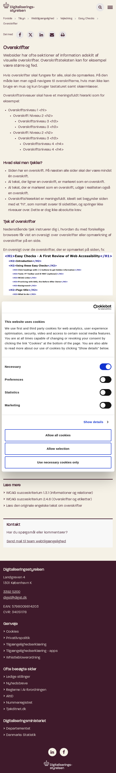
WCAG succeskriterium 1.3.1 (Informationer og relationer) (49, 493)
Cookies (12, 631)
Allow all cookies (58, 435)
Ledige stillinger (18, 677)
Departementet (18, 728)
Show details (93, 422)
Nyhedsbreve (17, 683)
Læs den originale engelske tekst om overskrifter (44, 506)
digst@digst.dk (15, 597)
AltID (9, 696)
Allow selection (58, 448)
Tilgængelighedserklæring (26, 644)
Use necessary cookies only (58, 462)
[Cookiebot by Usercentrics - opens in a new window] (93, 307)
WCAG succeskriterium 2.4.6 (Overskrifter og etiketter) (49, 499)
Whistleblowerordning (23, 657)
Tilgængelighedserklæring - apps (32, 651)
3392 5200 (11, 592)
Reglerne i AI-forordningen (26, 690)
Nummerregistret (19, 702)
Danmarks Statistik (21, 735)
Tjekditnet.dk (16, 709)
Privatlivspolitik (18, 638)
